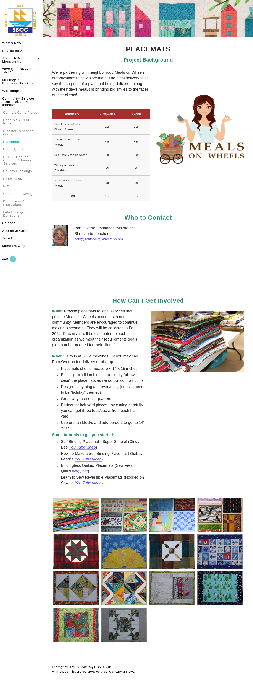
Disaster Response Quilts (18, 132)
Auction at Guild (15, 230)
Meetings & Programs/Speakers (18, 81)
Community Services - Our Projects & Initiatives (18, 101)
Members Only (13, 246)
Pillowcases (12, 178)
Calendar (9, 223)
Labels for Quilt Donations (15, 213)
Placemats (11, 142)
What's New (11, 43)
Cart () (9, 259)
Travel (7, 238)
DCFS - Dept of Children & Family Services (17, 160)
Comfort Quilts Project (21, 112)
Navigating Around (16, 50)
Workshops (11, 91)
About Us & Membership (12, 59)
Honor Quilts (13, 149)
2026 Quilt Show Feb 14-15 (19, 70)
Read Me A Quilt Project (16, 121)
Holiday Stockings (17, 171)
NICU (7, 186)
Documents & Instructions (13, 202)
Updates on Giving (18, 194)
